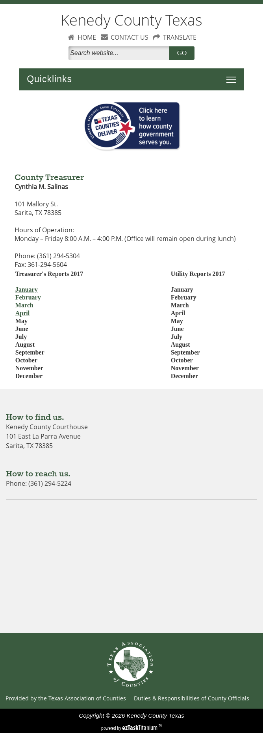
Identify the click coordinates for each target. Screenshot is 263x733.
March (24, 305)
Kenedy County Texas (131, 20)
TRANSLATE (179, 37)
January (26, 289)
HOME (87, 37)
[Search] (120, 53)
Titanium (140, 727)
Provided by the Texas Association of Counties (66, 698)
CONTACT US (129, 37)
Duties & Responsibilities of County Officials (191, 698)
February (28, 297)
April (22, 313)
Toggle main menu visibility (233, 75)
